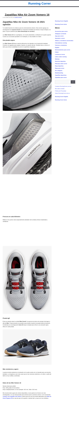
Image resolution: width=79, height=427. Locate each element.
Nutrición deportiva (60, 61)
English (57, 47)
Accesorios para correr (61, 31)
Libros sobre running (61, 56)
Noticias (57, 59)
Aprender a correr (60, 38)
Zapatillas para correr (61, 77)
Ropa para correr (59, 68)
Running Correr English (61, 21)
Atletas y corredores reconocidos (64, 40)
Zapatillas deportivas (60, 75)
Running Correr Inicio (61, 24)
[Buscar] (73, 82)
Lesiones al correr (60, 54)
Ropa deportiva (59, 66)
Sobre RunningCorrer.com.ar (62, 93)
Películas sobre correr (61, 63)
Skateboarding (59, 73)
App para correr (59, 36)
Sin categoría (58, 70)
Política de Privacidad (60, 91)
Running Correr (39, 3)
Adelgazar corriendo (60, 33)
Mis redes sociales (59, 88)
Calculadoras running (61, 43)
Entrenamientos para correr (62, 49)
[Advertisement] (27, 234)
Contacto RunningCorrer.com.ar (63, 86)
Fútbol (57, 52)
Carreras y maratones (61, 45)
